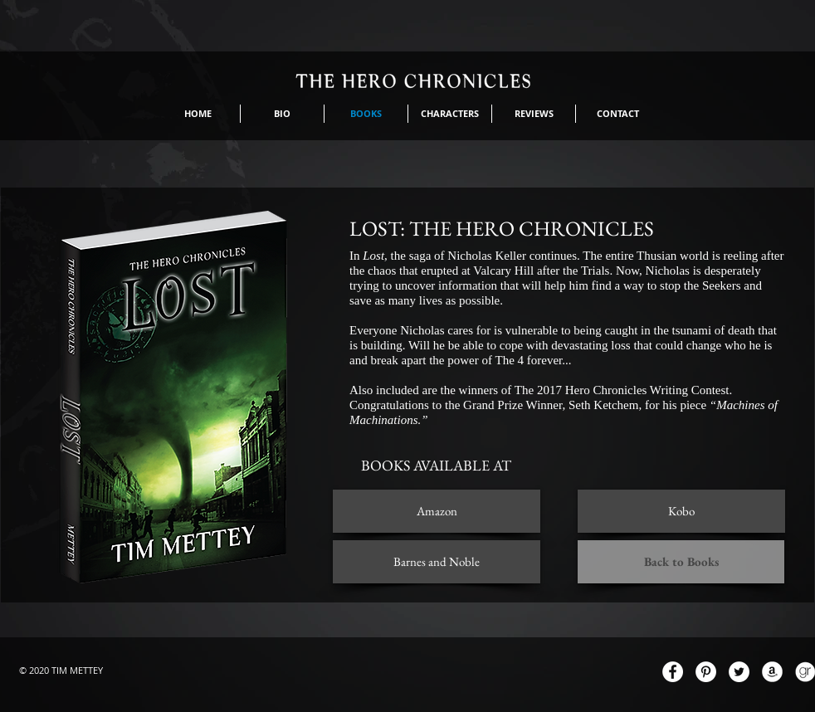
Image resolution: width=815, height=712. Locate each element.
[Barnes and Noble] (436, 561)
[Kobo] (681, 511)
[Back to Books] (681, 561)
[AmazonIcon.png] (772, 671)
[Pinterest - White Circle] (705, 671)
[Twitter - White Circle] (739, 671)
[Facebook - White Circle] (672, 671)
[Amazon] (436, 511)
